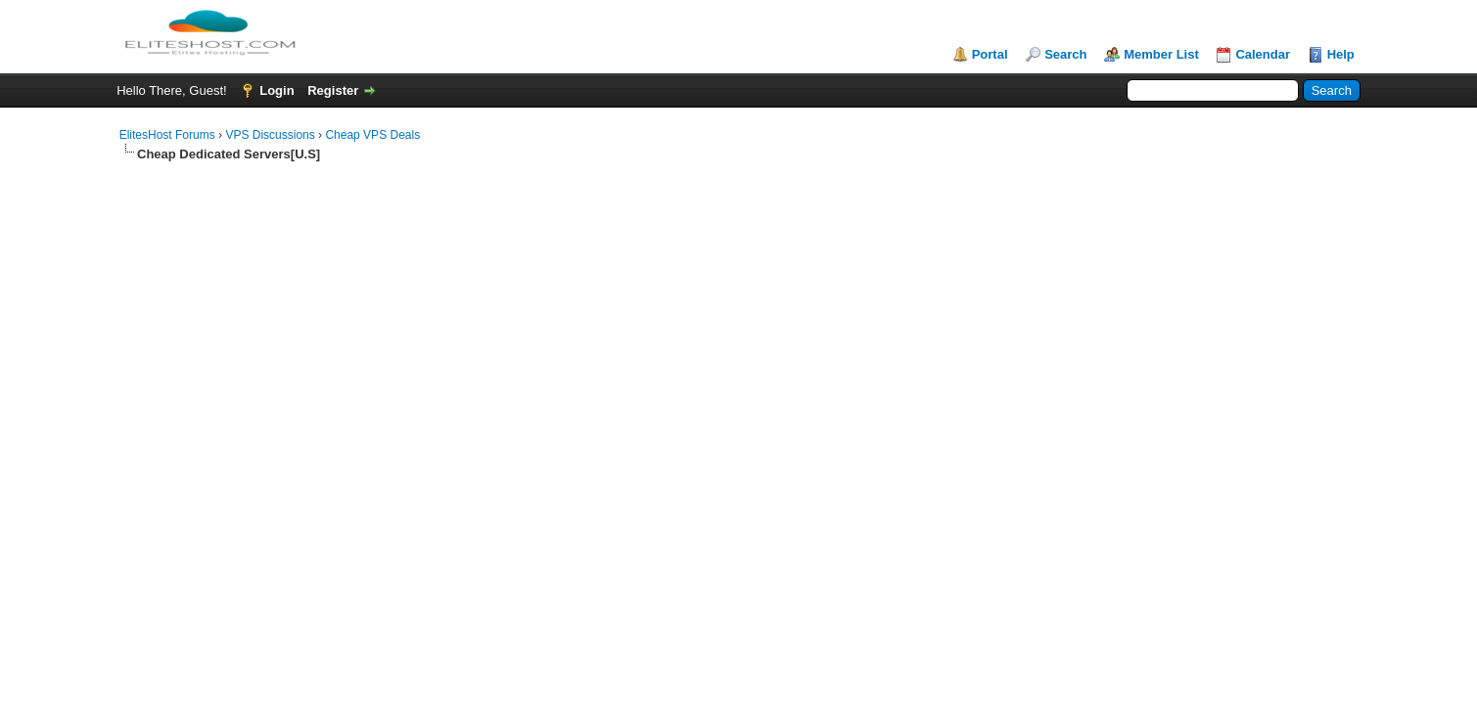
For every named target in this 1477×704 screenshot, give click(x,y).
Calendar (1262, 54)
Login (276, 90)
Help (1341, 54)
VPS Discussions (269, 135)
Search (1065, 54)
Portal (990, 54)
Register (332, 90)
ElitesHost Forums (167, 135)
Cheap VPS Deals (372, 135)
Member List (1161, 54)
